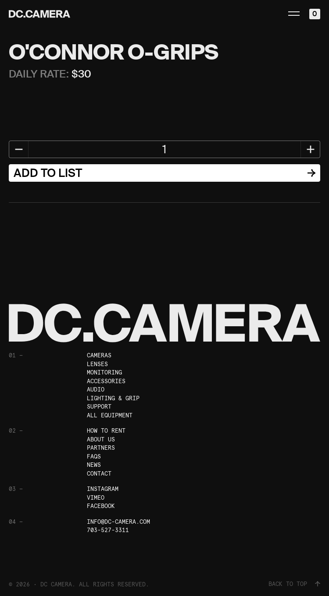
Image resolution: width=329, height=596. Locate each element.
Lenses (97, 364)
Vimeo (95, 497)
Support (99, 406)
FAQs (94, 456)
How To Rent (106, 430)
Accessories (106, 381)
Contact (99, 473)
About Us (101, 439)
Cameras (99, 355)
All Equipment (109, 415)
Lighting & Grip (113, 398)
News (94, 465)
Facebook (101, 506)
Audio (95, 389)
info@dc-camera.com (118, 521)
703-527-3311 (108, 530)
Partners (101, 447)
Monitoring (104, 372)
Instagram (102, 489)
